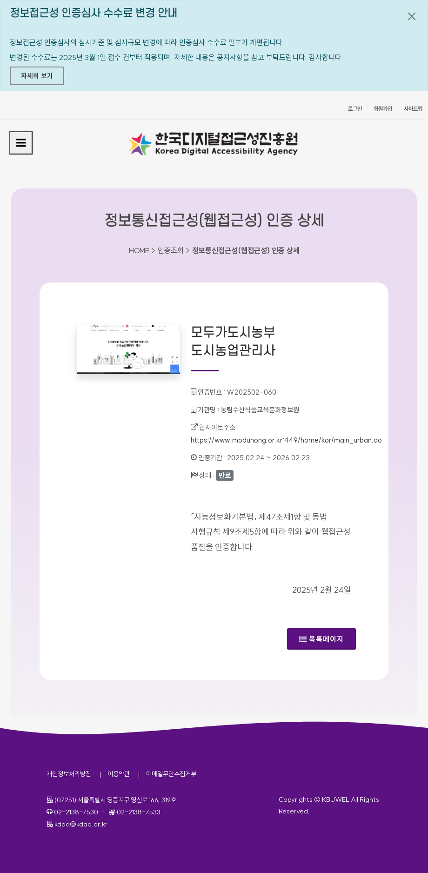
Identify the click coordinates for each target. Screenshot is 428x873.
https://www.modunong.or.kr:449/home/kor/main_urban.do (286, 440)
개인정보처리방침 (69, 774)
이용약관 (118, 774)
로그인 (355, 108)
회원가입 (383, 108)
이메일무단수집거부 (171, 774)
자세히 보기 (37, 76)
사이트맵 (413, 108)
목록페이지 (321, 639)
